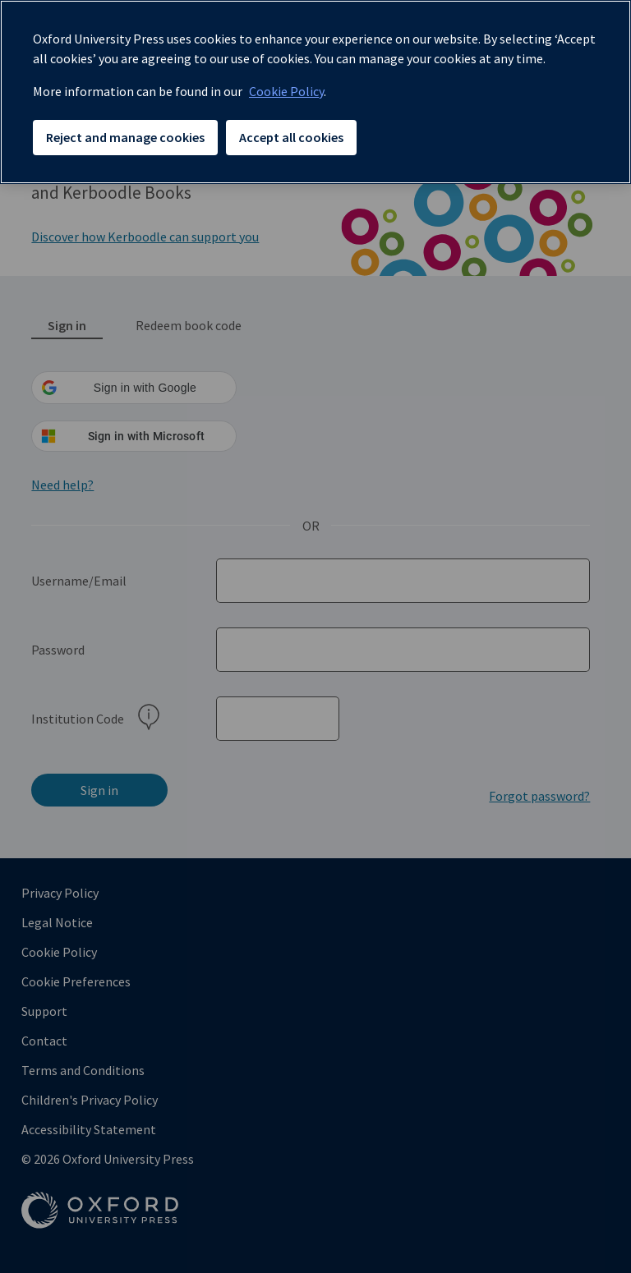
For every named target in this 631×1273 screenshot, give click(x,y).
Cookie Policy (286, 91)
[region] (315, 92)
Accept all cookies (291, 137)
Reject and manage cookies (125, 137)
